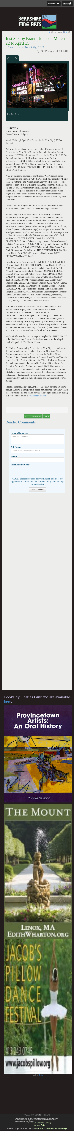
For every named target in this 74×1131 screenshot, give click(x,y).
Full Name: (16, 447)
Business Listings (44, 1123)
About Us (32, 1123)
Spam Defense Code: (20, 465)
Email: (14, 456)
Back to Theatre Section (33, 416)
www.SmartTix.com (37, 396)
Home (67, 3)
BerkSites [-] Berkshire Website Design (51, 1128)
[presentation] (31, 471)
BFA (41, 1075)
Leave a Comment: (19, 433)
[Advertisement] (37, 593)
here (7, 701)
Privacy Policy (40, 1125)
